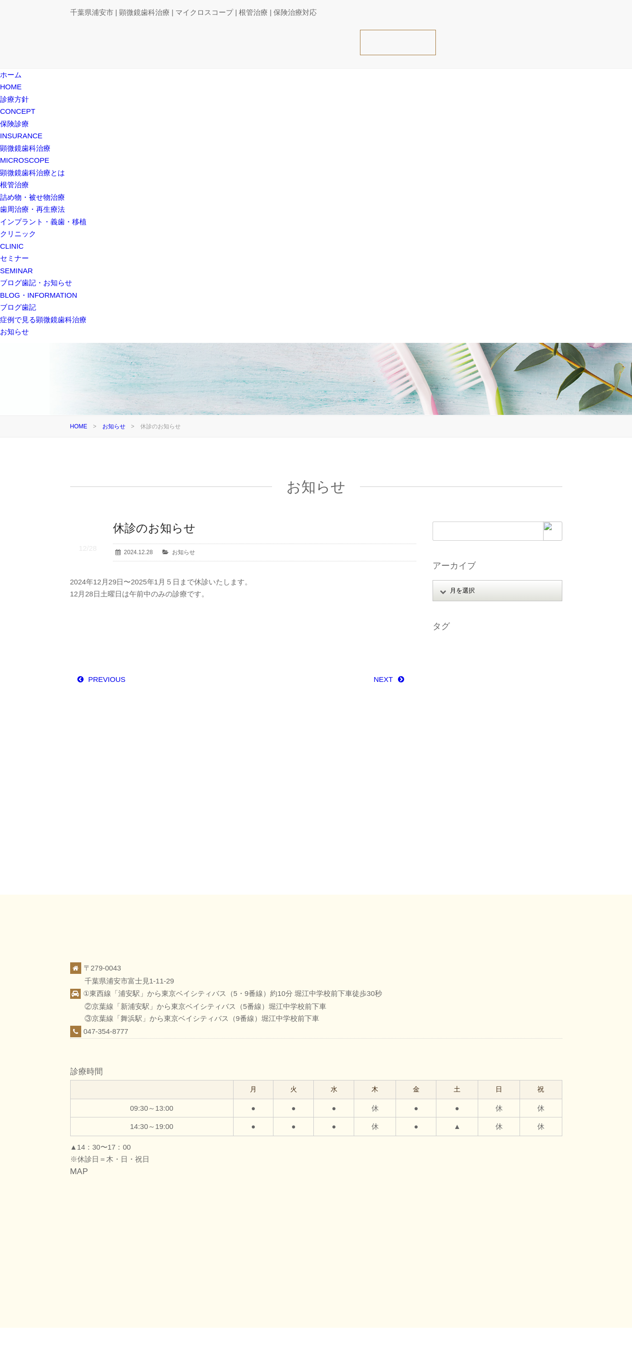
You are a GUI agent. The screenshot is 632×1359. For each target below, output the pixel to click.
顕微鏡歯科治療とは (32, 173)
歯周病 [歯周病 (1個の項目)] (514, 767)
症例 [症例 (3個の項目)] (511, 780)
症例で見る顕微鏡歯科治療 (43, 319)
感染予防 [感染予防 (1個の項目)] (448, 754)
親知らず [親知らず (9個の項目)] (516, 806)
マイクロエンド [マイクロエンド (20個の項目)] (457, 727)
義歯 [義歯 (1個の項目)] (443, 806)
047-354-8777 (106, 1031)
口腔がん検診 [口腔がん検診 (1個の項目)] (494, 740)
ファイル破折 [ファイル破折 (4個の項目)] (517, 701)
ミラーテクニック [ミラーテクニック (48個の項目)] (512, 727)
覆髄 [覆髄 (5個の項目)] (488, 806)
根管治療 (14, 185)
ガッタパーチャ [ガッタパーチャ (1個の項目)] (457, 674)
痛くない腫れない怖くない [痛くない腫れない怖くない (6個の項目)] (472, 793)
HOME (78, 426)
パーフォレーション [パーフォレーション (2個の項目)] (463, 701)
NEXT (383, 679)
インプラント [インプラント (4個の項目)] (454, 661)
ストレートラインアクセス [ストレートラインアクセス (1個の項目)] (472, 688)
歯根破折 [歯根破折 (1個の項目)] (448, 780)
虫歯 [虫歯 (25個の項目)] (465, 806)
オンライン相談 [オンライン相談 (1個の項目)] (503, 661)
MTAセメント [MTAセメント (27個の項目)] (454, 648)
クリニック (470, 1342)
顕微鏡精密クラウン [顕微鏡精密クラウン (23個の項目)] (463, 832)
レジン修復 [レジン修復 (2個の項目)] (451, 740)
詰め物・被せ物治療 (32, 197)
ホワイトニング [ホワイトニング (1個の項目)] (497, 714)
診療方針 (401, 1342)
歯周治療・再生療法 (32, 209)
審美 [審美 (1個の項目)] (528, 740)
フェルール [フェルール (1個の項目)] (451, 714)
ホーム (371, 1342)
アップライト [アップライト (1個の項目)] (500, 648)
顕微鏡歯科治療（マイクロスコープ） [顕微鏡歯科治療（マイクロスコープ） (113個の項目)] (486, 819)
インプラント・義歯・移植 (43, 222)
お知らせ (14, 332)
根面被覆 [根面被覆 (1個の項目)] (483, 767)
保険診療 (434, 1342)
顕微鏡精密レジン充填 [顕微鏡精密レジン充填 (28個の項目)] (466, 845)
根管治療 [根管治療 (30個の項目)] (448, 767)
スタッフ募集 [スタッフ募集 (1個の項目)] (506, 674)
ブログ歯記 (18, 307)
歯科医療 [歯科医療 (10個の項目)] (483, 780)
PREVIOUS (107, 679)
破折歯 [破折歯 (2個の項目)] (526, 793)
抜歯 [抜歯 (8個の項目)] (477, 754)
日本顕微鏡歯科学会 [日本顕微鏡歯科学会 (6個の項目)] (520, 754)
